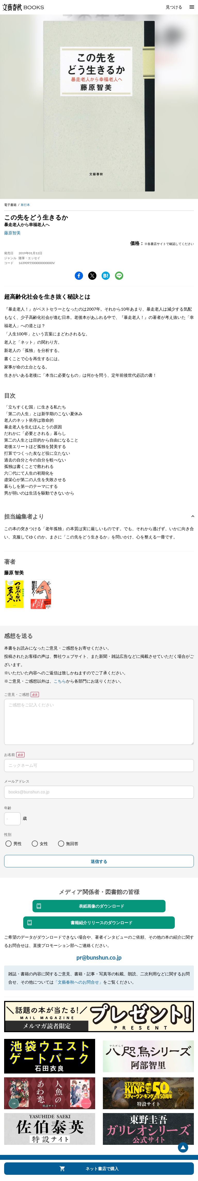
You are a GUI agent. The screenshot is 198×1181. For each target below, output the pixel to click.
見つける (174, 6)
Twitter (92, 276)
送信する (99, 861)
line (119, 276)
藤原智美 (12, 232)
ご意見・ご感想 (16, 694)
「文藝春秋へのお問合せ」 (78, 981)
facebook (79, 276)
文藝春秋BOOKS (23, 7)
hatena (106, 276)
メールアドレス (16, 781)
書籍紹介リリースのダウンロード (102, 922)
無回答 (72, 843)
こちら (60, 680)
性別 (7, 834)
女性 (44, 843)
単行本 (25, 205)
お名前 (9, 754)
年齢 (7, 808)
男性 (17, 843)
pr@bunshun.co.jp (98, 957)
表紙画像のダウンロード (101, 906)
